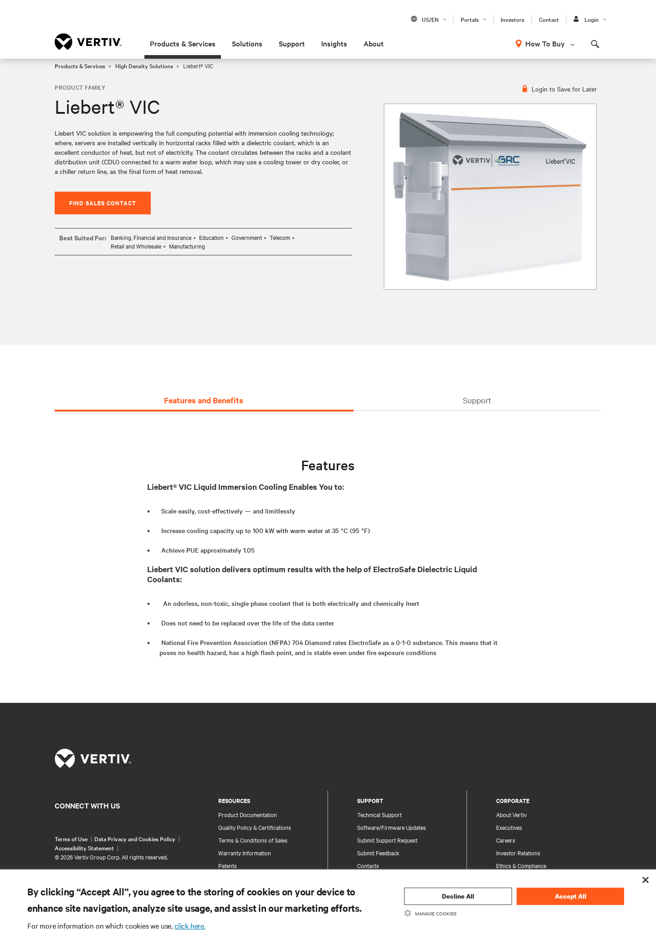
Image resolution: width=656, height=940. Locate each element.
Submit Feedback (378, 853)
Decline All (458, 896)
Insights (334, 43)
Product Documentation (247, 814)
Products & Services (182, 43)
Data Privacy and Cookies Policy (134, 838)
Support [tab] (477, 400)
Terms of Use (71, 838)
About (374, 43)
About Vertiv (511, 814)
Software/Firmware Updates (391, 827)
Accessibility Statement (84, 847)
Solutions (247, 43)
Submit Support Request (387, 840)
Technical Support (379, 814)
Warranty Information (244, 853)
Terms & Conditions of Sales (252, 840)
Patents (227, 865)
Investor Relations (518, 853)
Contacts (368, 865)
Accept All (570, 896)
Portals (470, 19)
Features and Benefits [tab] (203, 400)
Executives (509, 827)
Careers (505, 840)
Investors (512, 19)
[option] (490, 196)
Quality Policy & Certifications (254, 827)
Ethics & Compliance (521, 865)
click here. (189, 925)
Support (292, 43)
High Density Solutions (144, 65)
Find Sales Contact (102, 202)
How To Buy (545, 43)
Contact (549, 19)
